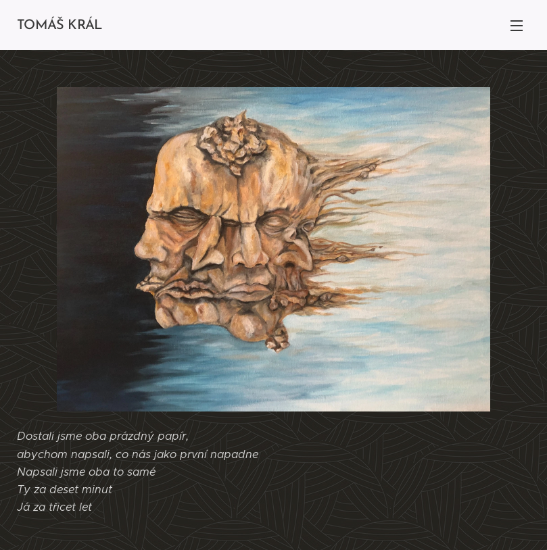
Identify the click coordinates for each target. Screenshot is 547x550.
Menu (516, 25)
